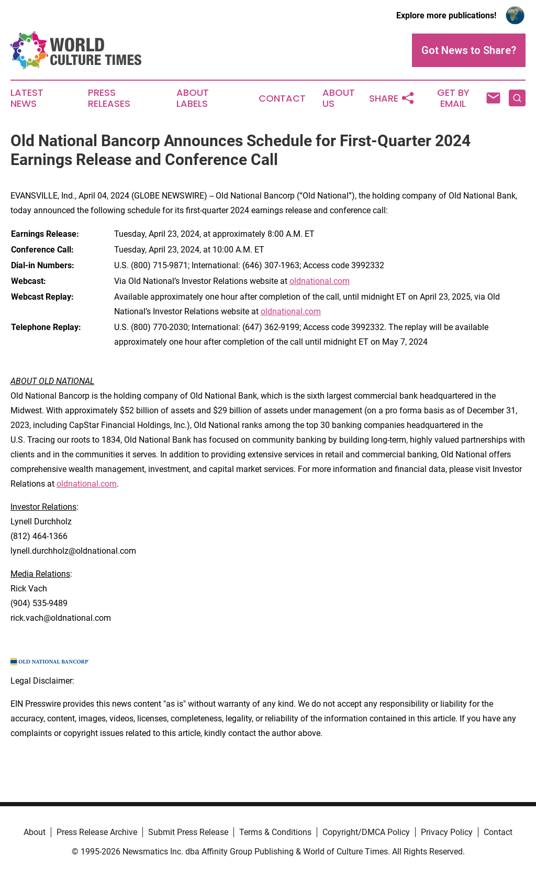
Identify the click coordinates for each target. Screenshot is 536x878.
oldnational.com (319, 281)
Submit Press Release (188, 832)
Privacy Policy (447, 832)
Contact (282, 98)
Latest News (26, 98)
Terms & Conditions (275, 832)
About (35, 832)
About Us (338, 98)
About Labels (192, 98)
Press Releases (109, 98)
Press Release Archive (97, 832)
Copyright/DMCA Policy (366, 832)
